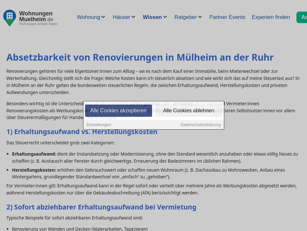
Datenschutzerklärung (200, 125)
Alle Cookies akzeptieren (118, 111)
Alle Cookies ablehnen (188, 111)
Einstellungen (99, 125)
